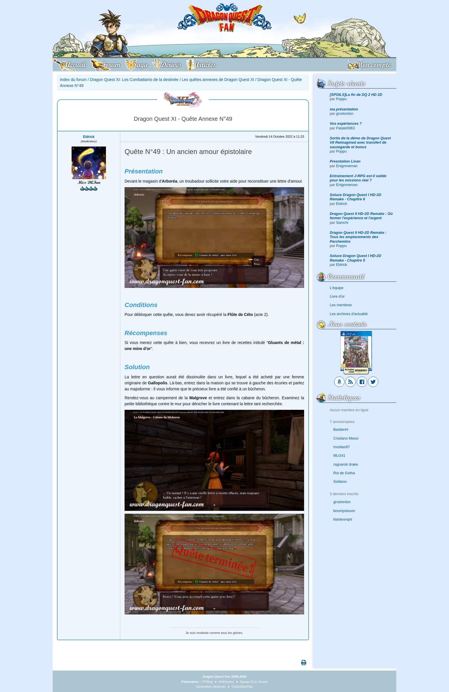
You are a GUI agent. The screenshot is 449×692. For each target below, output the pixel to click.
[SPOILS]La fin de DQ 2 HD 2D (356, 94)
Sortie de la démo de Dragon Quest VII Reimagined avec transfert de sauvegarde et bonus (360, 142)
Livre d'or (337, 296)
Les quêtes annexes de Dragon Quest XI (218, 79)
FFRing (207, 681)
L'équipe (337, 288)
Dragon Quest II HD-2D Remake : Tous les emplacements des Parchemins (358, 237)
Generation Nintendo (211, 686)
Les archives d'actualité (349, 314)
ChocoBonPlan (242, 686)
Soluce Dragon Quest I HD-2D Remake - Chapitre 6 (355, 197)
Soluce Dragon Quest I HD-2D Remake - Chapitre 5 (355, 258)
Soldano (340, 481)
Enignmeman (347, 166)
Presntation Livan (345, 161)
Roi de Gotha (344, 473)
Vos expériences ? (346, 123)
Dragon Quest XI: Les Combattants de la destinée (134, 79)
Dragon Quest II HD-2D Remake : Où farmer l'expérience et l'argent (361, 215)
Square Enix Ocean (254, 681)
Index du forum (73, 79)
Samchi (342, 222)
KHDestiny (226, 681)
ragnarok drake (345, 464)
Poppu (341, 99)
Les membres (341, 305)
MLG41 (339, 455)
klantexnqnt (342, 519)
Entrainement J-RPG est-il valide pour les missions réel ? (358, 178)
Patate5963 (345, 128)
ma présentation (344, 109)
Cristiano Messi (345, 438)
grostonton (344, 113)
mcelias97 (341, 447)
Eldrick (341, 203)
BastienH (340, 429)
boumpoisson (344, 511)
